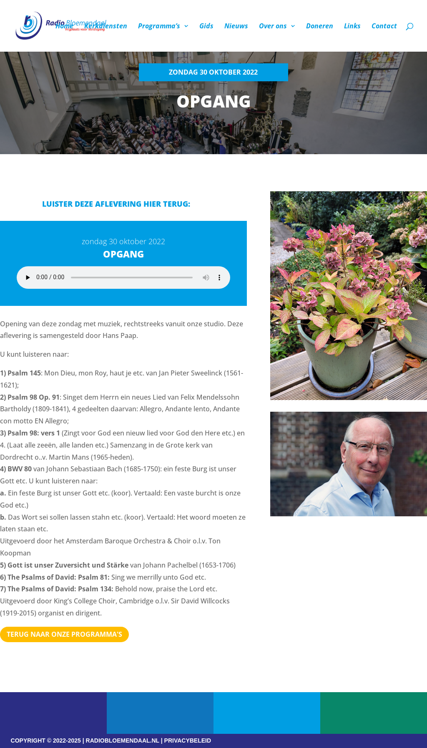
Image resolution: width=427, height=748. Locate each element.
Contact (384, 26)
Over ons (273, 26)
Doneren (319, 26)
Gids (206, 26)
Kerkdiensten (105, 26)
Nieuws (236, 26)
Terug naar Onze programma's (64, 634)
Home (64, 26)
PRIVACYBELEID (187, 740)
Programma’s (159, 26)
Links (352, 26)
